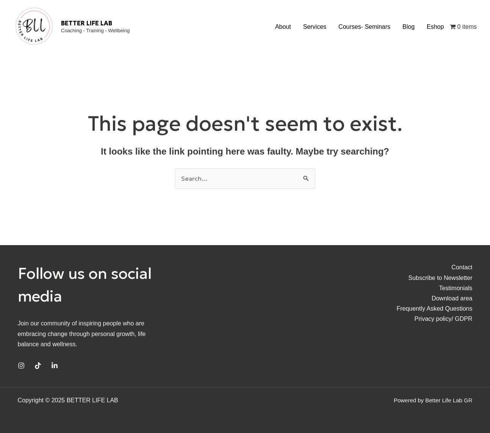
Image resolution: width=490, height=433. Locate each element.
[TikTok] (37, 365)
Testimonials (455, 288)
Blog (408, 26)
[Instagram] (21, 365)
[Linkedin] (54, 365)
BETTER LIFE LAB (86, 23)
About (283, 26)
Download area (452, 298)
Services (314, 26)
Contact (461, 267)
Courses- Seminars (364, 26)
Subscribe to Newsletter (441, 278)
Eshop (435, 26)
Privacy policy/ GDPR (444, 319)
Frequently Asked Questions (434, 308)
